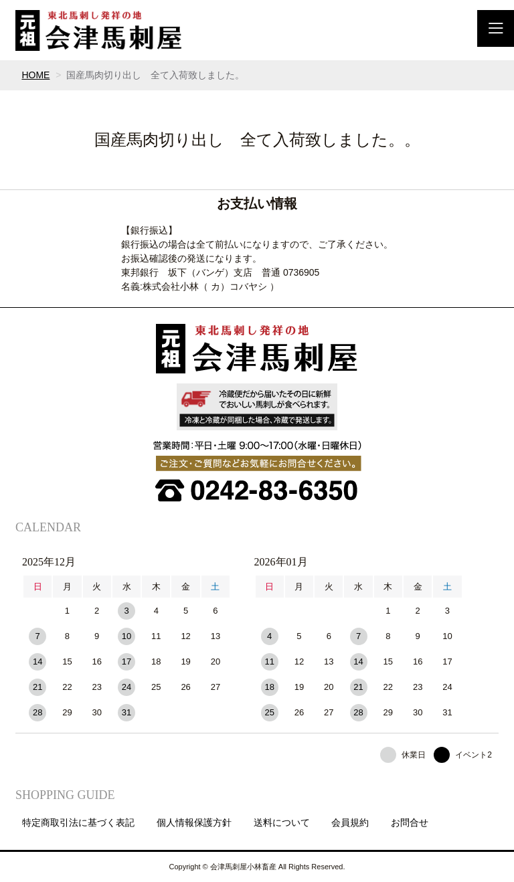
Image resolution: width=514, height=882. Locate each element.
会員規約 (350, 822)
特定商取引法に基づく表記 (78, 822)
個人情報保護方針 (194, 822)
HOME (35, 75)
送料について (282, 822)
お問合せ (409, 822)
